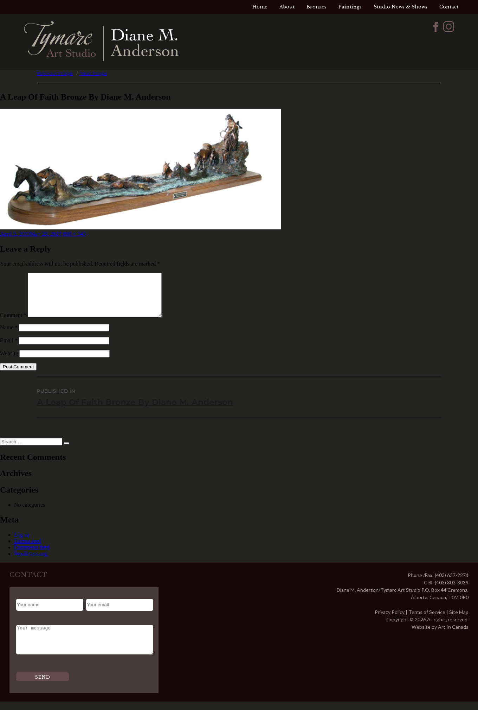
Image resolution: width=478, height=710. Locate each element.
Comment (13, 324)
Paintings (350, 7)
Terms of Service (426, 620)
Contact (448, 7)
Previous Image (55, 73)
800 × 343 (74, 234)
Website (9, 362)
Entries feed (27, 549)
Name (9, 336)
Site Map (459, 620)
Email (9, 349)
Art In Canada (453, 635)
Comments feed (32, 556)
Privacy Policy (390, 620)
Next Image (93, 73)
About (287, 7)
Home (259, 7)
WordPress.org (30, 562)
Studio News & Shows (400, 7)
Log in (21, 543)
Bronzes (316, 7)
